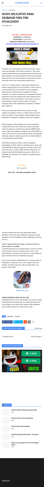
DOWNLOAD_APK (22, 290)
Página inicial (5, 10)
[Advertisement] (22, 202)
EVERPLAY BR (22, 3)
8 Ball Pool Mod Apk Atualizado (20, 426)
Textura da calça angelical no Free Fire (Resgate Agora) (25, 443)
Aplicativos (12, 10)
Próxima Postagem (36, 336)
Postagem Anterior (8, 336)
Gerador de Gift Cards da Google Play (22, 418)
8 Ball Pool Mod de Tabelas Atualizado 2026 (24, 410)
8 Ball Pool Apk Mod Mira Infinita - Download (24, 434)
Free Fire (17, 316)
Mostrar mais (38, 328)
